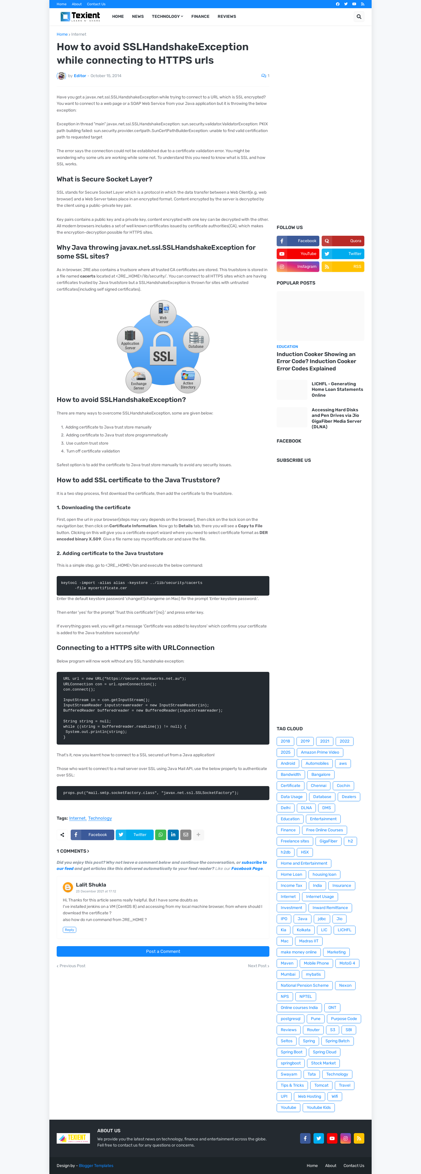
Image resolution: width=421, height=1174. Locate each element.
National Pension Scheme (305, 985)
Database (322, 796)
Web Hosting (309, 1096)
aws (343, 763)
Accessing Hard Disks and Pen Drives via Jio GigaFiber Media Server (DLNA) (337, 418)
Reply (69, 930)
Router (313, 1029)
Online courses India (299, 1007)
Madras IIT (308, 941)
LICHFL (344, 929)
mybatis (313, 974)
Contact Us (96, 4)
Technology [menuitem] (166, 16)
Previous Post (72, 966)
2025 (285, 752)
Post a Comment (163, 951)
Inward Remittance (330, 907)
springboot (291, 1063)
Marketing (336, 952)
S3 (332, 1029)
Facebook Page (247, 868)
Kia (283, 929)
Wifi (335, 1096)
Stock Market (323, 1063)
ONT (332, 1007)
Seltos (286, 1040)
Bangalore (320, 774)
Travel (344, 1085)
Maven (287, 963)
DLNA (306, 807)
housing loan (324, 874)
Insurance (341, 885)
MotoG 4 (347, 963)
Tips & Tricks (292, 1085)
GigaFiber (328, 841)
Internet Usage (320, 896)
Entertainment (323, 818)
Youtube (288, 1107)
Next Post (257, 966)
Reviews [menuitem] (227, 16)
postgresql (290, 1018)
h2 (350, 841)
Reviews (289, 1029)
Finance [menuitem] (200, 16)
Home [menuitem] (118, 16)
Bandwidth (291, 774)
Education (290, 818)
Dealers (349, 796)
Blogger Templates (96, 1165)
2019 (305, 741)
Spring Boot (291, 1052)
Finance (288, 830)
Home (62, 4)
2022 (344, 741)
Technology (100, 818)
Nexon (345, 985)
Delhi (285, 807)
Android (288, 763)
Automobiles (317, 763)
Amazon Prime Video (320, 752)
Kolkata (304, 929)
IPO (284, 918)
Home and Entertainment (304, 863)
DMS (326, 807)
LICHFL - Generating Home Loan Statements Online (337, 389)
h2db (285, 852)
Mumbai (288, 974)
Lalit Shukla (91, 885)
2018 (285, 741)
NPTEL (305, 996)
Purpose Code (344, 1018)
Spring (309, 1040)
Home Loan (291, 874)
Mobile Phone (316, 963)
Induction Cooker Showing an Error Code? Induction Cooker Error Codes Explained (316, 361)
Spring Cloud (324, 1052)
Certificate (290, 785)
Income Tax (291, 885)
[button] (359, 16)
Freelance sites (295, 841)
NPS (285, 996)
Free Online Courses (324, 830)
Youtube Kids (319, 1107)
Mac (285, 941)
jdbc (322, 918)
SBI (349, 1029)
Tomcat (321, 1085)
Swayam (289, 1074)
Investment (291, 907)
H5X (305, 852)
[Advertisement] (320, 128)
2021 (324, 741)
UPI (284, 1096)
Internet (78, 34)
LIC (324, 929)
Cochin (343, 785)
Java (302, 918)
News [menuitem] (138, 16)
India (317, 885)
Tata (312, 1074)
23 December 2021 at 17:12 (96, 891)
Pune (315, 1018)
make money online (299, 952)
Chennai (318, 785)
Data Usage (292, 796)
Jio (339, 918)
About (77, 4)
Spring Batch (337, 1040)
